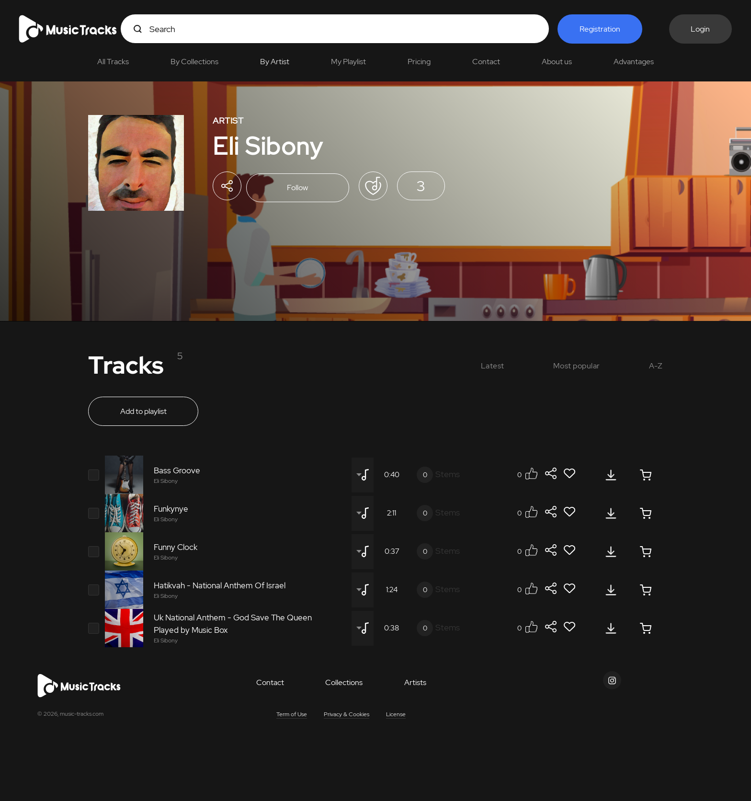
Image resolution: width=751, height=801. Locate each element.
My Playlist (348, 62)
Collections (344, 686)
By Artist (274, 62)
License (396, 717)
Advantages (634, 62)
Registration (600, 29)
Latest (492, 366)
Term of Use (291, 717)
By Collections (194, 62)
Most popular (576, 366)
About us (557, 62)
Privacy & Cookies (346, 717)
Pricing (419, 62)
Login (700, 29)
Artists (415, 686)
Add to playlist (143, 415)
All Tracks (113, 62)
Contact (486, 62)
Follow (301, 188)
